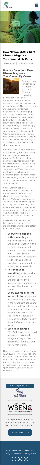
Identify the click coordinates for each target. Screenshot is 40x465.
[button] (36, 5)
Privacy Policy (30, 453)
